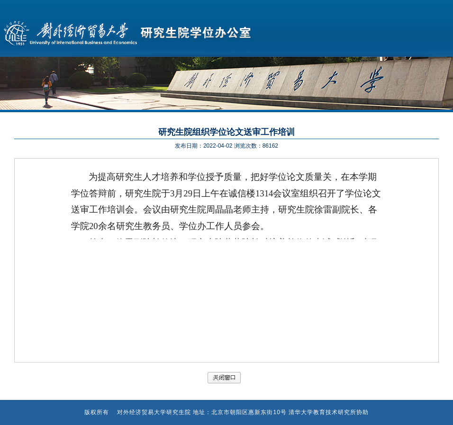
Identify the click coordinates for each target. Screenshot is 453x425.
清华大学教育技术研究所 (322, 412)
